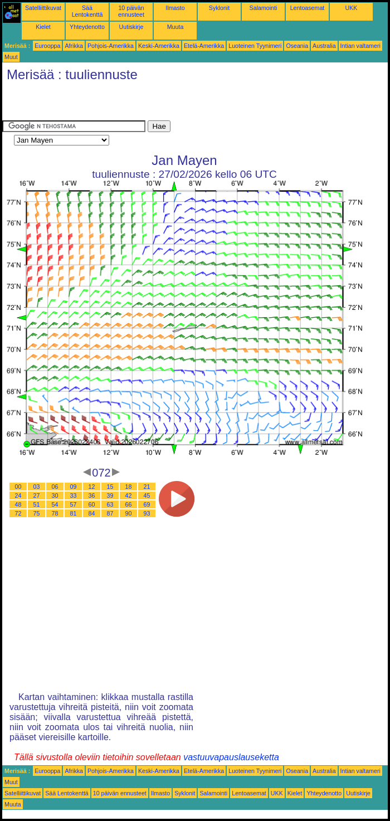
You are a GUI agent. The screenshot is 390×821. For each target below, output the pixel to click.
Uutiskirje (131, 26)
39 (110, 495)
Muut (11, 57)
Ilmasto (174, 7)
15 (110, 486)
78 (55, 513)
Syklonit (219, 7)
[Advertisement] (132, 103)
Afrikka (74, 45)
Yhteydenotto (87, 26)
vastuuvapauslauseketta (231, 757)
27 (36, 495)
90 (128, 513)
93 (147, 513)
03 (36, 486)
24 (18, 495)
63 (110, 504)
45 (147, 495)
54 (55, 504)
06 (55, 486)
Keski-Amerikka (158, 45)
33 (73, 495)
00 (18, 486)
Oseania (297, 45)
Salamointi (263, 7)
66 (128, 504)
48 (18, 504)
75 (36, 513)
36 (92, 495)
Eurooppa (47, 45)
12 (92, 486)
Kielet (43, 26)
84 (92, 513)
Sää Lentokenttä (87, 11)
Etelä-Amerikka (204, 45)
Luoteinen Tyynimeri (254, 45)
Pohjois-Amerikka (110, 45)
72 (18, 513)
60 (92, 504)
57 (73, 504)
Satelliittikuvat (43, 7)
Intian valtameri (360, 45)
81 (73, 513)
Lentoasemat (307, 7)
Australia (324, 45)
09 (73, 486)
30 (55, 495)
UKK (351, 7)
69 (147, 504)
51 (36, 504)
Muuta (175, 26)
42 (128, 495)
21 (147, 486)
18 (128, 486)
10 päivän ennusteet (131, 11)
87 (110, 513)
